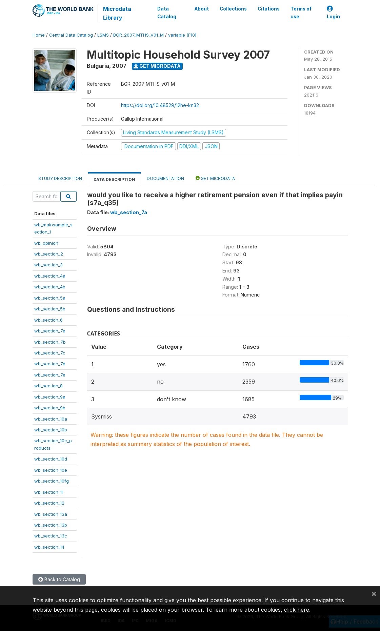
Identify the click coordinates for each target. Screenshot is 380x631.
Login (333, 12)
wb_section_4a (49, 276)
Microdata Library (117, 13)
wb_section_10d (50, 459)
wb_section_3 (48, 264)
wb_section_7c (49, 352)
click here (296, 609)
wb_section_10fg (51, 481)
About (201, 9)
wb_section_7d (49, 363)
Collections (232, 9)
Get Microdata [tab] (215, 178)
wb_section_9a (49, 397)
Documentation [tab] (165, 178)
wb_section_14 (49, 547)
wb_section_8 (48, 385)
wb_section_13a (50, 514)
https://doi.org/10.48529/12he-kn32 (160, 105)
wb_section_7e (49, 375)
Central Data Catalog (71, 35)
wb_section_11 (48, 492)
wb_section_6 (48, 320)
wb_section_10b (50, 429)
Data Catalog (166, 12)
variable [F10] (182, 35)
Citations (268, 9)
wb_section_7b (50, 342)
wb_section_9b (49, 407)
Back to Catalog (59, 579)
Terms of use (300, 12)
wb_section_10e (50, 470)
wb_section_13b (50, 525)
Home (39, 35)
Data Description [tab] (114, 179)
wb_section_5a (49, 298)
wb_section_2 (48, 254)
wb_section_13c (50, 535)
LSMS (103, 35)
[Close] (374, 593)
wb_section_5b (49, 308)
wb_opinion (46, 243)
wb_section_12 (49, 503)
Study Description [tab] (60, 178)
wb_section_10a (50, 419)
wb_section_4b (49, 286)
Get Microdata (157, 66)
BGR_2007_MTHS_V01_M (138, 35)
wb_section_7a (49, 330)
